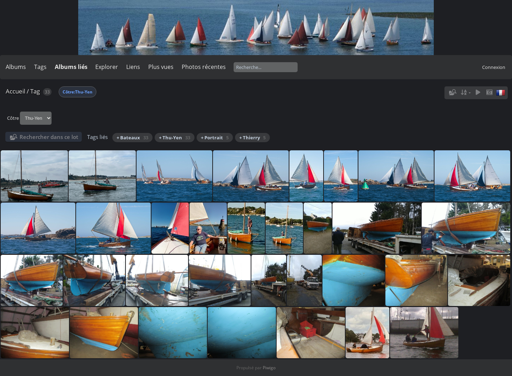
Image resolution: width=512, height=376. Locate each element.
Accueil (15, 91)
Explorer (106, 67)
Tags (40, 67)
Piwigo (269, 368)
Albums (16, 67)
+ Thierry (252, 137)
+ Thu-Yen (174, 137)
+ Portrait (215, 137)
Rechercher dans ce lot (49, 136)
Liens (133, 67)
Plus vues (161, 67)
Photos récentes (204, 67)
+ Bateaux (132, 137)
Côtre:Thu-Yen (77, 92)
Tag (35, 91)
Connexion (493, 67)
